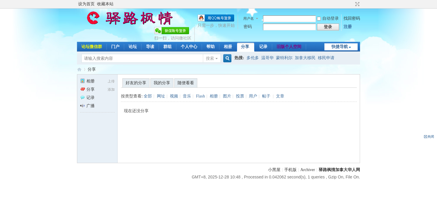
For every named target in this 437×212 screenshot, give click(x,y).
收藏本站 (105, 4)
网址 (161, 96)
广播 (87, 106)
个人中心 (189, 46)
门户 (115, 46)
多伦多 (253, 58)
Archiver (307, 170)
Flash (200, 96)
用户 (253, 96)
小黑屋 (274, 170)
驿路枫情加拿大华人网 (339, 170)
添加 (111, 89)
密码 (248, 26)
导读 (150, 46)
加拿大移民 (305, 58)
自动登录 (328, 18)
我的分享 (162, 83)
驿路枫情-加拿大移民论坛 (79, 69)
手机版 (290, 170)
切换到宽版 (356, 4)
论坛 (133, 46)
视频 (174, 96)
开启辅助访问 (351, 4)
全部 (148, 96)
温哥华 (267, 58)
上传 (111, 81)
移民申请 (326, 58)
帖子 (266, 96)
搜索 (210, 58)
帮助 (210, 46)
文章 (280, 96)
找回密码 (352, 18)
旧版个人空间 (289, 46)
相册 (228, 46)
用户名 (248, 18)
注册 (348, 26)
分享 (245, 46)
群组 (167, 46)
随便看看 (186, 83)
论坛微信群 (91, 46)
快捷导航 (339, 46)
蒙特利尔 (284, 58)
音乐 (187, 96)
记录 (263, 46)
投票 (240, 96)
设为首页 (86, 4)
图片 (227, 96)
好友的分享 (136, 83)
